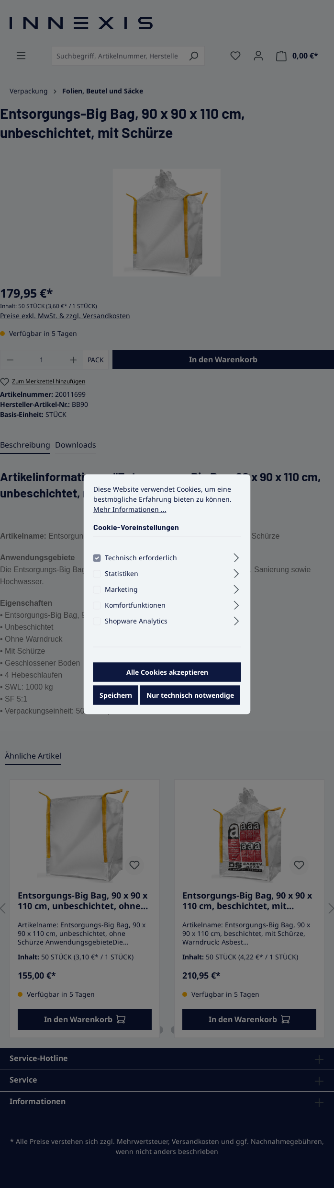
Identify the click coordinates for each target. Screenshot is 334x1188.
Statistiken (121, 575)
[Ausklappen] (236, 558)
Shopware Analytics (136, 622)
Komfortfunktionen (135, 606)
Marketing (121, 591)
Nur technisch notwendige (190, 697)
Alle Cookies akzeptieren (167, 674)
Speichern (116, 697)
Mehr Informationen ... (130, 511)
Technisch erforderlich (141, 559)
